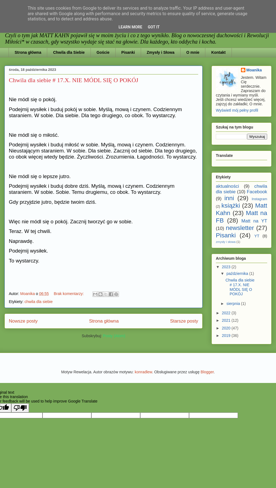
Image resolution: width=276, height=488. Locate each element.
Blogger (207, 372)
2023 (227, 267)
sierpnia (233, 303)
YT (256, 236)
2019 (227, 335)
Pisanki (128, 52)
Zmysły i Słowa (160, 52)
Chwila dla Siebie (68, 52)
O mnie (192, 52)
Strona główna (28, 52)
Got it (154, 27)
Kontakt (218, 52)
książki (230, 205)
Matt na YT (254, 221)
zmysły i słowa (225, 241)
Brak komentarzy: (69, 293)
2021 (227, 320)
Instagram (259, 199)
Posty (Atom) (114, 336)
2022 (227, 313)
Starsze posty (184, 321)
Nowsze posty (23, 321)
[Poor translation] (20, 407)
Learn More (130, 27)
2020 (227, 328)
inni (229, 198)
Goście (103, 52)
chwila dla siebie (39, 301)
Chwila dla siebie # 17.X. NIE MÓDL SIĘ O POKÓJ (73, 80)
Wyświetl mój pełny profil (237, 110)
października (237, 273)
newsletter (240, 227)
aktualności (227, 186)
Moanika (254, 70)
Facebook (257, 191)
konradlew (143, 372)
